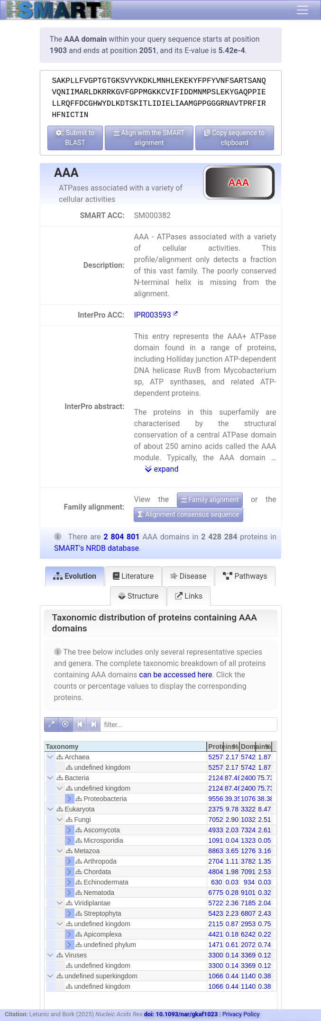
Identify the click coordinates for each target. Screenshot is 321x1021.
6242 (248, 934)
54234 (217, 913)
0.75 (264, 924)
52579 (217, 757)
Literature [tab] (133, 576)
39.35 (233, 798)
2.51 (264, 819)
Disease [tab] (188, 576)
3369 (248, 955)
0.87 (232, 924)
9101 (248, 892)
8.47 (264, 809)
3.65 (232, 851)
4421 (215, 934)
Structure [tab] (138, 596)
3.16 (264, 851)
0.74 (264, 944)
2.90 (232, 819)
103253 (252, 819)
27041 (217, 861)
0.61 (232, 944)
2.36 (232, 903)
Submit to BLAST (75, 137)
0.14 (232, 955)
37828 (250, 861)
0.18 (232, 934)
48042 (217, 871)
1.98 (232, 871)
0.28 (232, 892)
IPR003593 (155, 314)
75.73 (265, 778)
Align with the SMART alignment (149, 137)
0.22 (264, 934)
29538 (250, 924)
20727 (250, 944)
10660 (217, 976)
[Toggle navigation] (302, 9)
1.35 (264, 861)
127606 (252, 851)
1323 (248, 840)
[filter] (188, 724)
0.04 (232, 840)
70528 (217, 819)
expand (161, 469)
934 (249, 882)
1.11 (232, 861)
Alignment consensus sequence (188, 514)
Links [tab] (188, 596)
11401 (250, 976)
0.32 (264, 892)
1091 (215, 840)
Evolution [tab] (74, 576)
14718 (217, 944)
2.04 (264, 903)
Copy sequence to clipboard (234, 137)
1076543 (254, 798)
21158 (217, 924)
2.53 (264, 871)
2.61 (264, 830)
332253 (252, 809)
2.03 (232, 830)
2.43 (264, 913)
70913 (250, 871)
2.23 (232, 913)
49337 (217, 830)
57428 (250, 757)
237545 (219, 809)
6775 (215, 892)
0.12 (264, 955)
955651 (219, 798)
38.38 (265, 798)
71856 (250, 903)
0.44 (232, 976)
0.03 (232, 882)
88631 (217, 851)
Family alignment (210, 499)
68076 (250, 913)
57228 (217, 903)
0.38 (264, 976)
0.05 (264, 840)
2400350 (254, 778)
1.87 (264, 757)
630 (216, 882)
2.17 (232, 757)
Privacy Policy (241, 1014)
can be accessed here (175, 674)
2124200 (221, 778)
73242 (250, 830)
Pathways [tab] (245, 576)
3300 (215, 955)
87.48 (233, 778)
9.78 (232, 809)
